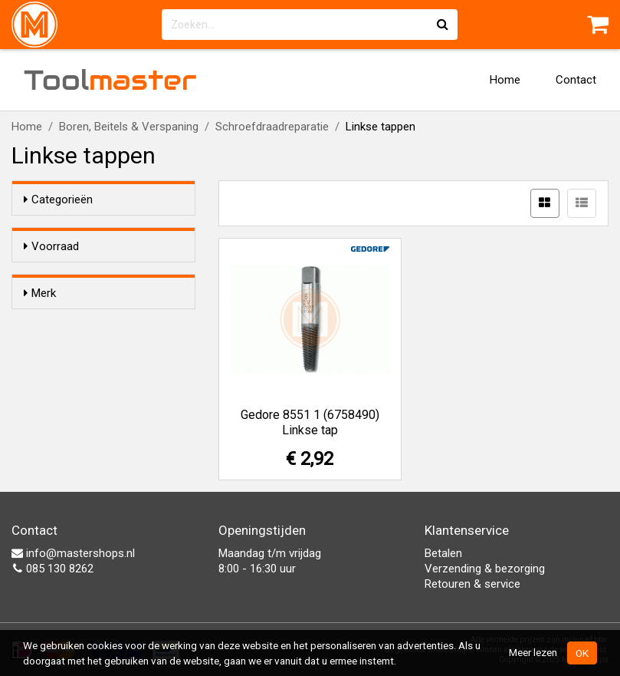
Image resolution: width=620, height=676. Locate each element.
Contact (576, 80)
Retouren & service (472, 584)
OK (582, 653)
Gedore (73, 366)
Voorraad (51, 246)
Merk (40, 337)
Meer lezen (533, 652)
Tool (110, 79)
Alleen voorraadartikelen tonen (107, 276)
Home (505, 80)
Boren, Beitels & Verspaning (128, 127)
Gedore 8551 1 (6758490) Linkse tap (310, 422)
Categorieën (58, 199)
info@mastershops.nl (73, 553)
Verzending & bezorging (485, 568)
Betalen (443, 553)
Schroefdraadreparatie (272, 127)
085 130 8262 (52, 568)
